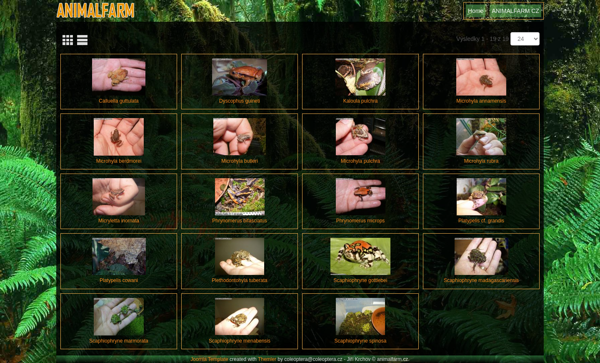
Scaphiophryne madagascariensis (481, 280)
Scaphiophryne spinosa (361, 341)
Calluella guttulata (118, 101)
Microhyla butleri (239, 161)
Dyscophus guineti (239, 101)
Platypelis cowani (119, 280)
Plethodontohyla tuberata (239, 280)
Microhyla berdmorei (119, 161)
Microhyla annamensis (481, 101)
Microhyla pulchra (360, 161)
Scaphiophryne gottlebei (361, 280)
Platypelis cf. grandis (481, 221)
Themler (267, 359)
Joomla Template (209, 359)
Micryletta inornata (118, 221)
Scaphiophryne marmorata (118, 341)
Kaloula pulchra (360, 101)
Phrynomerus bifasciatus (239, 221)
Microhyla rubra (481, 161)
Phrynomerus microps (360, 221)
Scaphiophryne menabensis (239, 341)
